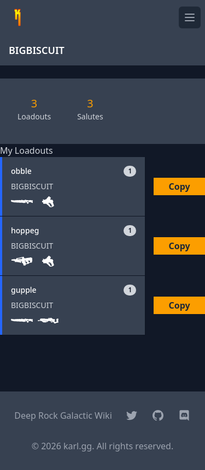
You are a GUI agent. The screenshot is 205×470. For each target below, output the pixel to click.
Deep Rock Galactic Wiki (63, 415)
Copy (179, 186)
